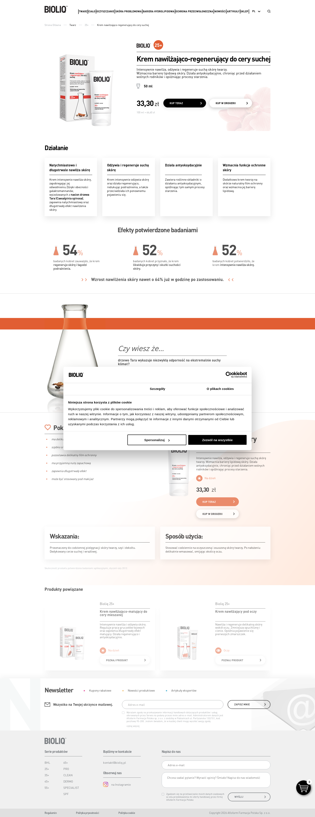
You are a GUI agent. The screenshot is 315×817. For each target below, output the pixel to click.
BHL (47, 762)
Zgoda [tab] (95, 388)
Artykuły (233, 11)
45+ (47, 781)
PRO (66, 769)
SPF (66, 794)
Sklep (244, 11)
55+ (47, 787)
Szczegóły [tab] (157, 388)
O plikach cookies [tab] (220, 388)
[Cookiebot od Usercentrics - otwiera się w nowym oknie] (228, 375)
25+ (86, 25)
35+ (47, 775)
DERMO (68, 781)
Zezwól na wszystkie (217, 440)
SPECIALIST (71, 787)
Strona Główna (53, 25)
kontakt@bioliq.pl (114, 762)
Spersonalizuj (157, 440)
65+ (65, 762)
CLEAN (68, 775)
